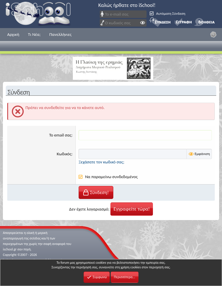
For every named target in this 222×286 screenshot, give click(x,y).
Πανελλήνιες (60, 34)
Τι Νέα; (34, 34)
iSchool (42, 14)
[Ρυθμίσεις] (213, 34)
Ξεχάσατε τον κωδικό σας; (101, 162)
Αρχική (13, 34)
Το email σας (60, 135)
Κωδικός (64, 153)
